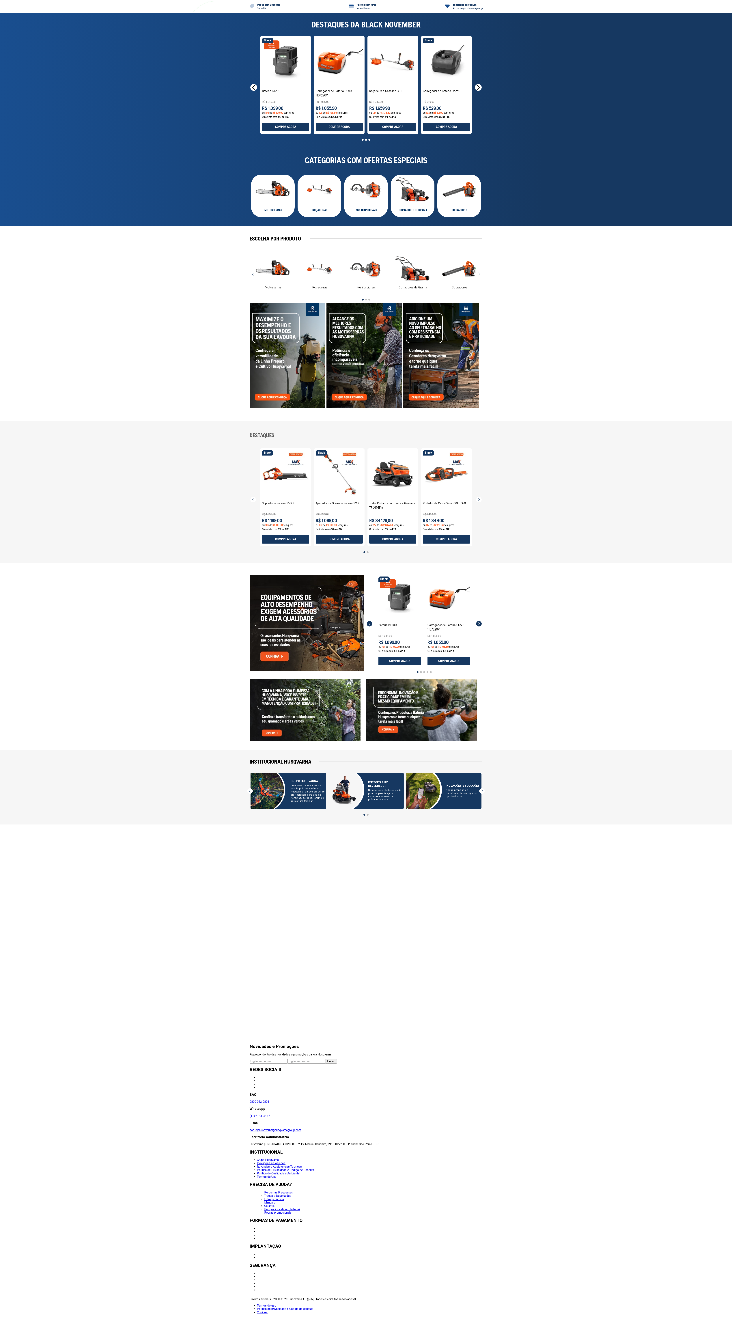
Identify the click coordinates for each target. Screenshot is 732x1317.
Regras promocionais (278, 1212)
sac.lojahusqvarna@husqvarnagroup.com (275, 1130)
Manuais (269, 1202)
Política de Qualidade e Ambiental (278, 1173)
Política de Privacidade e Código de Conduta (285, 1170)
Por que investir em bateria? (282, 1209)
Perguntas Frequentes (278, 1192)
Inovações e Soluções (271, 1163)
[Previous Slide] (253, 209)
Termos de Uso (267, 1176)
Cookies (262, 1312)
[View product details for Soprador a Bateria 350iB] (287, 624)
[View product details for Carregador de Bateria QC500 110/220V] (394, 207)
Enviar (331, 1061)
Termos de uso (266, 1305)
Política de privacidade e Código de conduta (285, 1309)
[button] (359, 264)
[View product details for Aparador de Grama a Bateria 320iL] (394, 624)
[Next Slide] (478, 209)
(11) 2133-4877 (260, 1116)
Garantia (269, 1206)
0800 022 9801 (259, 1101)
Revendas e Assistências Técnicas (279, 1166)
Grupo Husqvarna (268, 1160)
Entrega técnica (274, 1199)
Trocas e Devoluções (277, 1195)
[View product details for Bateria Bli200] (287, 207)
